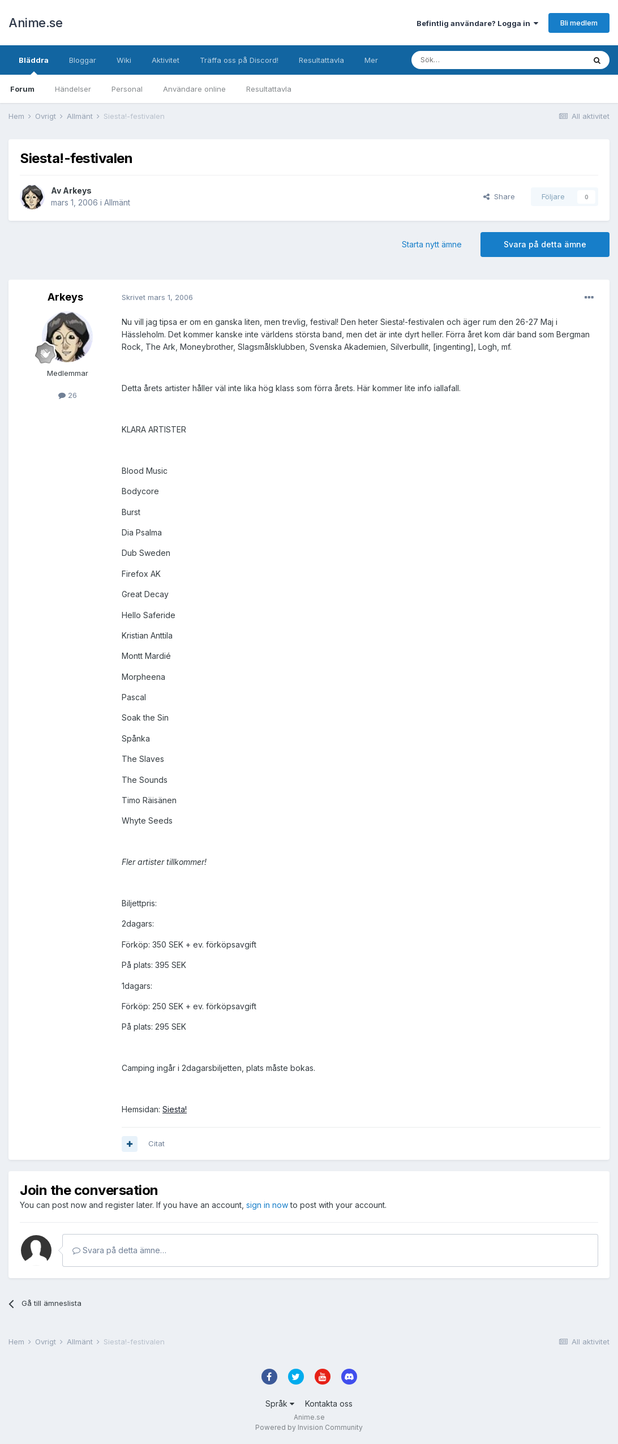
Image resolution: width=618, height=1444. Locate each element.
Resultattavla (268, 88)
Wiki (124, 60)
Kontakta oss (329, 1403)
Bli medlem (579, 22)
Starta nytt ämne (432, 244)
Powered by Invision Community (309, 1427)
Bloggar (82, 60)
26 (67, 395)
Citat (156, 1143)
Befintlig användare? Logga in (477, 23)
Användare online (194, 88)
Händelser (73, 88)
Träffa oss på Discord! (239, 60)
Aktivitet (165, 60)
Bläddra (34, 65)
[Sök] (467, 60)
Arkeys (77, 190)
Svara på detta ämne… (119, 1250)
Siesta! (174, 1109)
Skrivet (157, 297)
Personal (127, 88)
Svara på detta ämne (545, 244)
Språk (279, 1403)
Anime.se (35, 22)
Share (499, 196)
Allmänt (117, 202)
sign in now (267, 1205)
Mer (371, 60)
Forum (22, 88)
